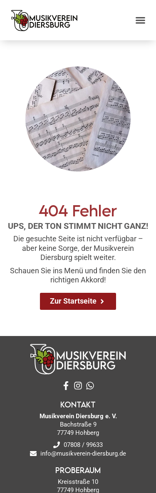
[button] (141, 20)
